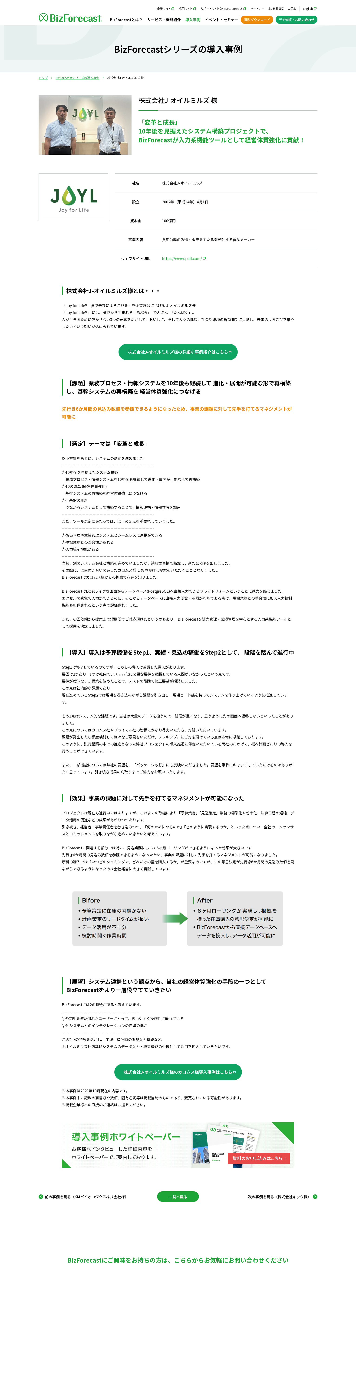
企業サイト (164, 8)
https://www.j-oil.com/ (182, 258)
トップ (43, 77)
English (308, 8)
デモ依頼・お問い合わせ (296, 19)
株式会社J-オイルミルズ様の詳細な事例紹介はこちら (178, 352)
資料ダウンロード (257, 19)
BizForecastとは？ (126, 19)
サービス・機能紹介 (164, 19)
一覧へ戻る (178, 1196)
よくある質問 (276, 8)
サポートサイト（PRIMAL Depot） (221, 8)
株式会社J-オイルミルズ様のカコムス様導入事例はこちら (178, 1072)
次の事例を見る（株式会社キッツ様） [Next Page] (279, 1196)
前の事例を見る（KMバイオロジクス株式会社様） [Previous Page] (87, 1196)
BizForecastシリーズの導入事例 (77, 77)
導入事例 (192, 19)
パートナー (257, 8)
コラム (292, 8)
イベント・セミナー (221, 19)
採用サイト (185, 8)
